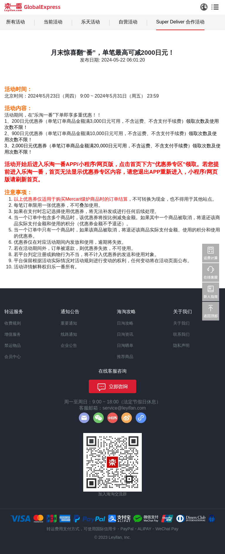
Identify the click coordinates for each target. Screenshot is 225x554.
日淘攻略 (125, 323)
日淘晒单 (125, 345)
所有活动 (15, 21)
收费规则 (12, 323)
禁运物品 (12, 345)
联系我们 (181, 334)
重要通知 (69, 323)
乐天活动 (90, 21)
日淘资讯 (125, 334)
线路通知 (69, 334)
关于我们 (181, 323)
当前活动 (53, 21)
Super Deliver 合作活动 (180, 21)
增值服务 (12, 334)
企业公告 (69, 345)
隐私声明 (181, 345)
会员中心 (12, 356)
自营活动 (128, 21)
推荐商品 (125, 356)
